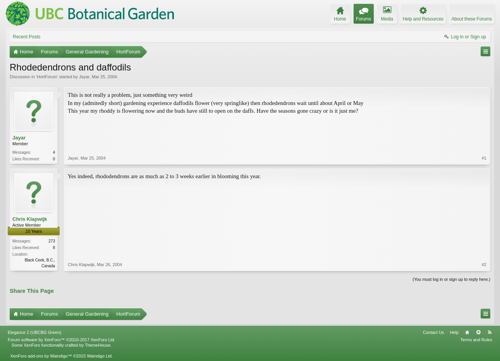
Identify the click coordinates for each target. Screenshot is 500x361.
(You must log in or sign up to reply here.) (451, 279)
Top (478, 332)
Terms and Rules (476, 339)
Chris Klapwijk (29, 219)
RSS (489, 332)
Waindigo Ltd (99, 356)
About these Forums (472, 19)
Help (454, 332)
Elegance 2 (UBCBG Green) (34, 332)
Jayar (84, 76)
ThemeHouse (97, 345)
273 (51, 241)
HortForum (47, 76)
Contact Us (433, 332)
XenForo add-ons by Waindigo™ (41, 356)
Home (467, 332)
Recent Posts (26, 37)
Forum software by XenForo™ (61, 339)
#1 (484, 158)
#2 (484, 264)
